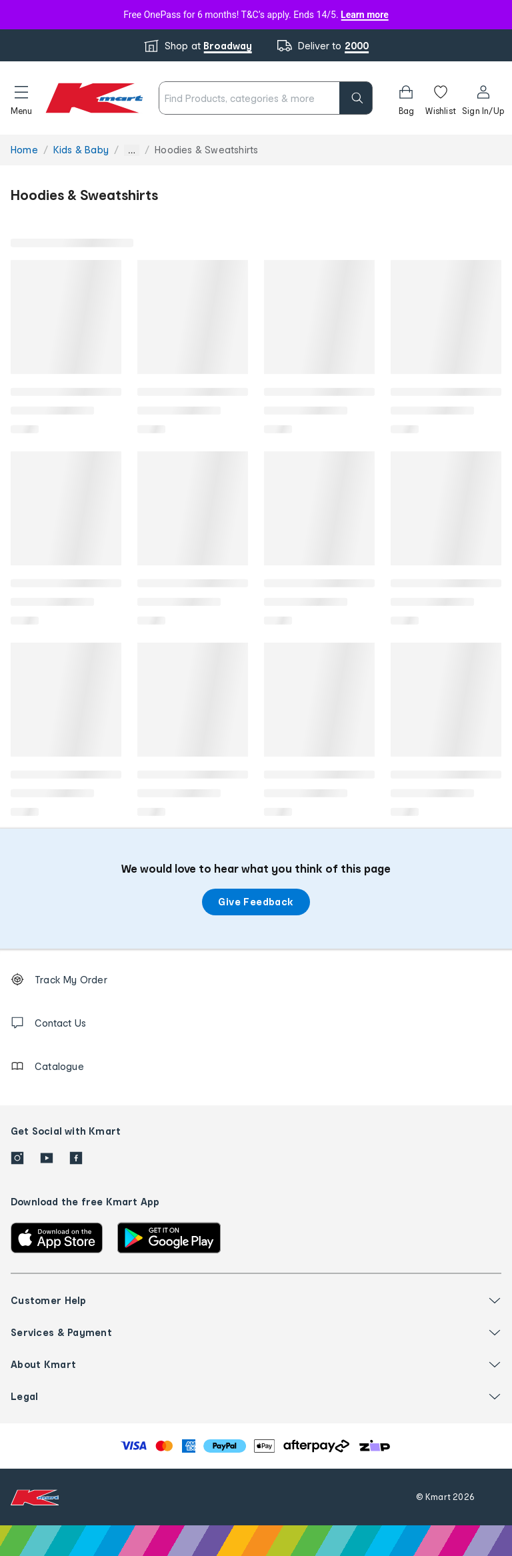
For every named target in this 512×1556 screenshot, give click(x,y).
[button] (21, 98)
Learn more (365, 14)
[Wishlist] (440, 98)
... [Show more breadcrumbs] (131, 150)
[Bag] (406, 98)
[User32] (483, 98)
